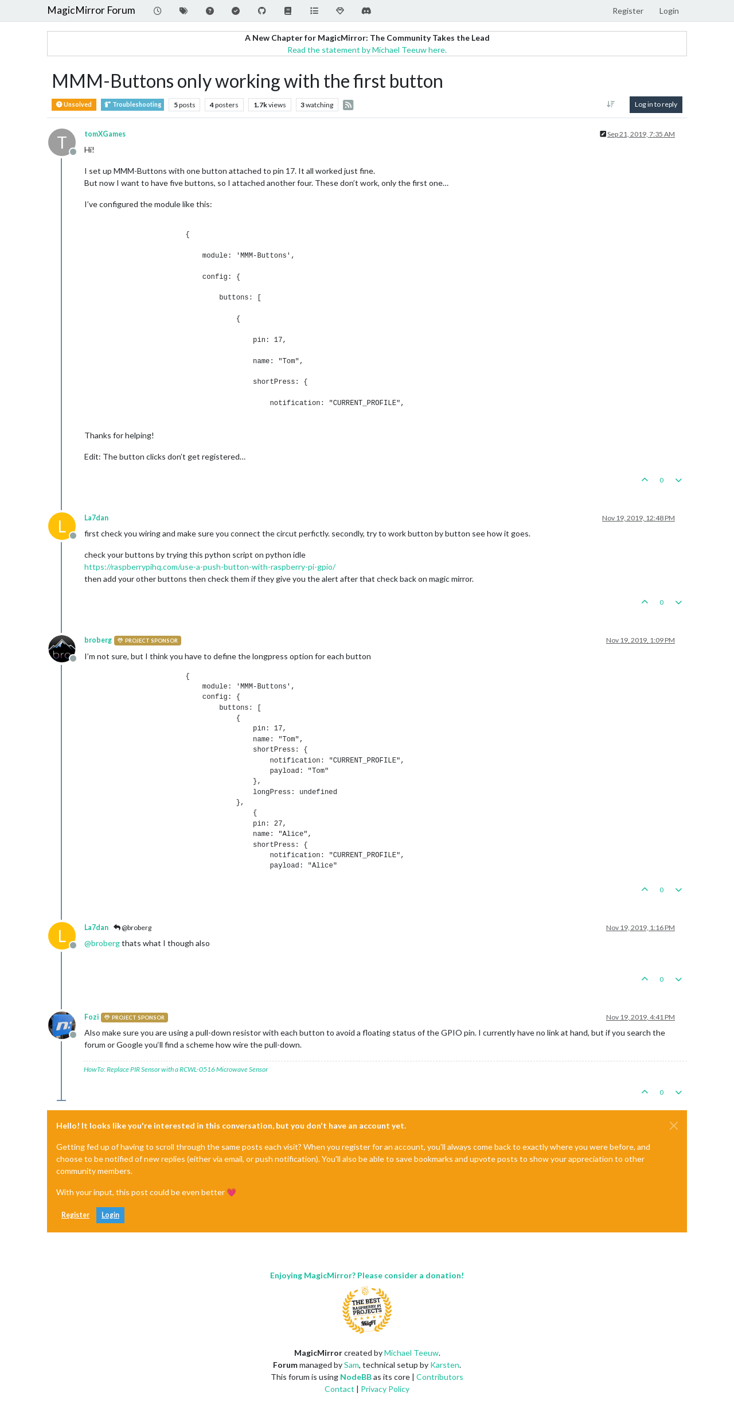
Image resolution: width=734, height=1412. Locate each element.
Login (110, 1215)
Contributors (439, 1377)
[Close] (674, 1125)
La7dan (96, 518)
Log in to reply (656, 104)
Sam (351, 1365)
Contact (339, 1389)
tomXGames (105, 134)
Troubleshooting (132, 104)
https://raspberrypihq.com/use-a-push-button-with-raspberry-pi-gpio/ (209, 566)
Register (75, 1215)
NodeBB (356, 1377)
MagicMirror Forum (91, 10)
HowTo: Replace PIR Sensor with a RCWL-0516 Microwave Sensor (176, 1069)
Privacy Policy (385, 1389)
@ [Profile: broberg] (102, 943)
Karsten (444, 1365)
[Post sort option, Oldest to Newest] (611, 104)
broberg (98, 640)
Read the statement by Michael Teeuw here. (367, 50)
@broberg (132, 927)
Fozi (91, 1017)
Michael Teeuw (411, 1352)
